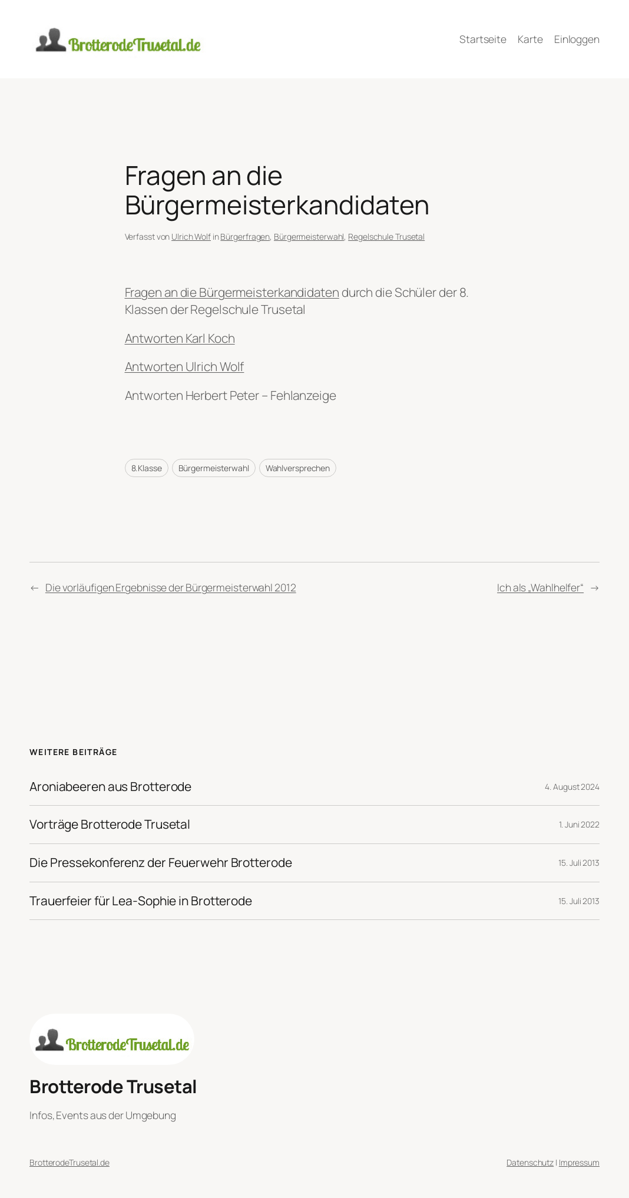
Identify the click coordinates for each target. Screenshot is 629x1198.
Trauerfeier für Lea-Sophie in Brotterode (140, 901)
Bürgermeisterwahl (309, 236)
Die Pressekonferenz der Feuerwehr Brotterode (160, 863)
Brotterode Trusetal (113, 1086)
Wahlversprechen (298, 468)
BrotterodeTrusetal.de (69, 1162)
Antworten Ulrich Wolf (184, 366)
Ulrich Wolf (191, 236)
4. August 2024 (572, 786)
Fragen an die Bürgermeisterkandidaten (232, 292)
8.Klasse (146, 468)
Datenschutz (530, 1162)
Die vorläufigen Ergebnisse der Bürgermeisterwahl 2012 (170, 587)
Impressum (579, 1162)
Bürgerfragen (245, 236)
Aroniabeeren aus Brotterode (110, 787)
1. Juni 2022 (579, 824)
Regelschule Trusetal (386, 236)
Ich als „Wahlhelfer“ (540, 587)
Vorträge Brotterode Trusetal (109, 825)
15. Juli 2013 (579, 862)
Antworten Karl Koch (180, 338)
